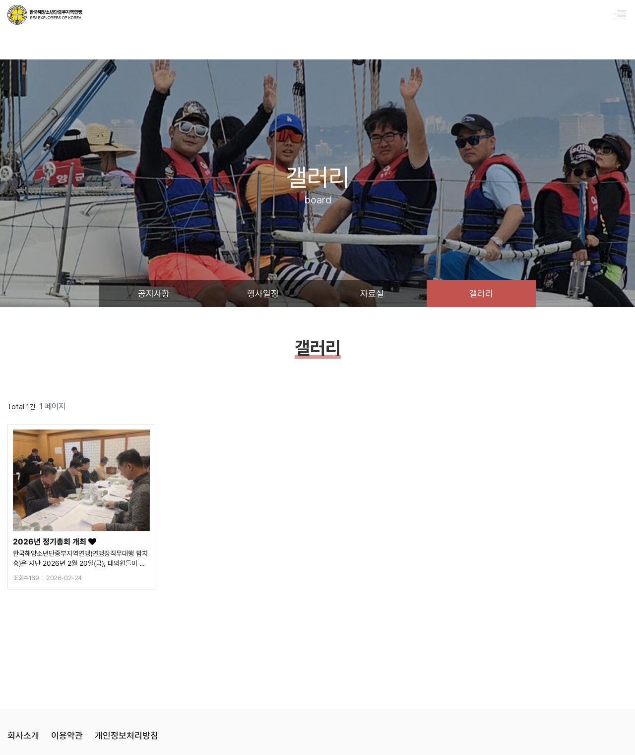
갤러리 (481, 293)
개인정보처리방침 (126, 735)
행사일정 (263, 293)
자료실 (372, 293)
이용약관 (67, 735)
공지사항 (154, 293)
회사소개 (23, 735)
